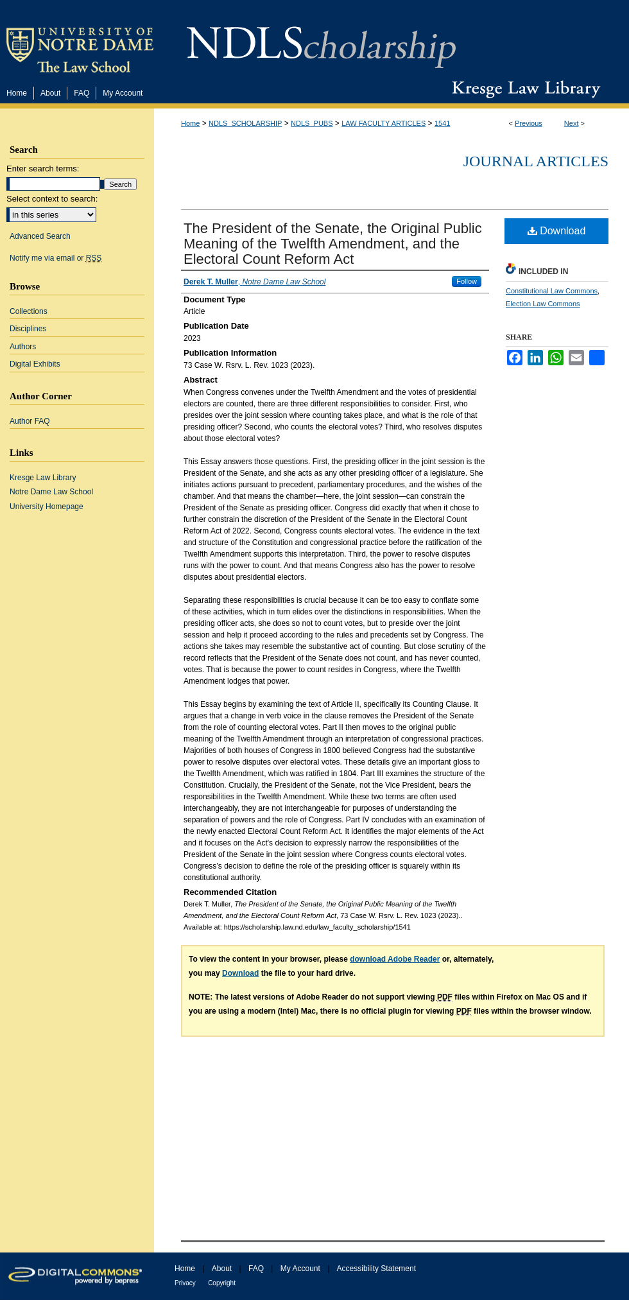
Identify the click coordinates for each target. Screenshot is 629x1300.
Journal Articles (535, 161)
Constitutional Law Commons (552, 291)
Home (190, 123)
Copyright (222, 1283)
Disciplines (28, 328)
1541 (442, 123)
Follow (466, 281)
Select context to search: (52, 199)
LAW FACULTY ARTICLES (383, 123)
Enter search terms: (42, 168)
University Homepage (46, 506)
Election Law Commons (543, 304)
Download (557, 230)
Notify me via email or (55, 258)
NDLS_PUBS (311, 123)
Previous (528, 123)
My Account (300, 1268)
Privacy (185, 1283)
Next (571, 123)
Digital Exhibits (35, 364)
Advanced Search (40, 236)
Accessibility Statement (376, 1268)
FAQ (256, 1268)
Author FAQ (30, 421)
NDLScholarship (321, 40)
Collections (28, 311)
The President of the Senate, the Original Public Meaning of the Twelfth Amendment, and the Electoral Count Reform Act (333, 243)
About (222, 1268)
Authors (23, 346)
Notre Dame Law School (51, 491)
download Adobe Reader (395, 959)
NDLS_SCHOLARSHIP (245, 123)
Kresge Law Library (523, 89)
